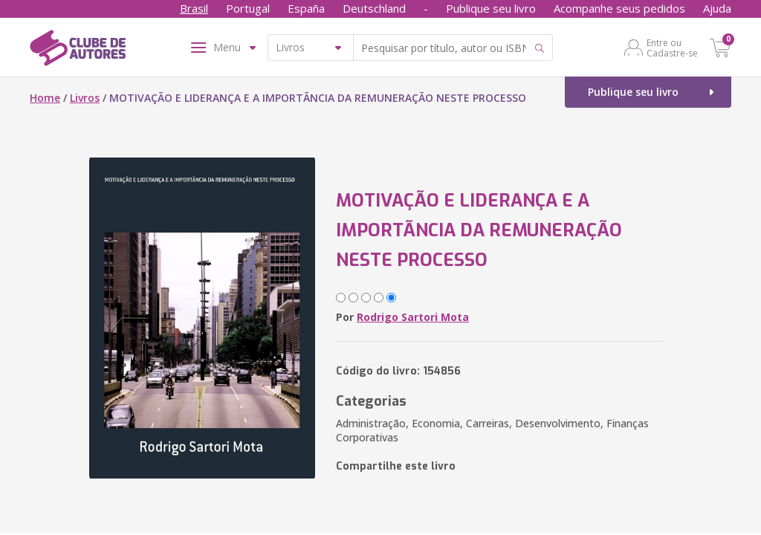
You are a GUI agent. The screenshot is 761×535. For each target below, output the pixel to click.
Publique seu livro (491, 8)
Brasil (194, 8)
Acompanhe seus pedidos (619, 8)
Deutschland (374, 8)
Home (45, 98)
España (306, 8)
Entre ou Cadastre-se (672, 47)
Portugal (248, 8)
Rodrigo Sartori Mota (413, 317)
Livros (85, 98)
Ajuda (717, 8)
